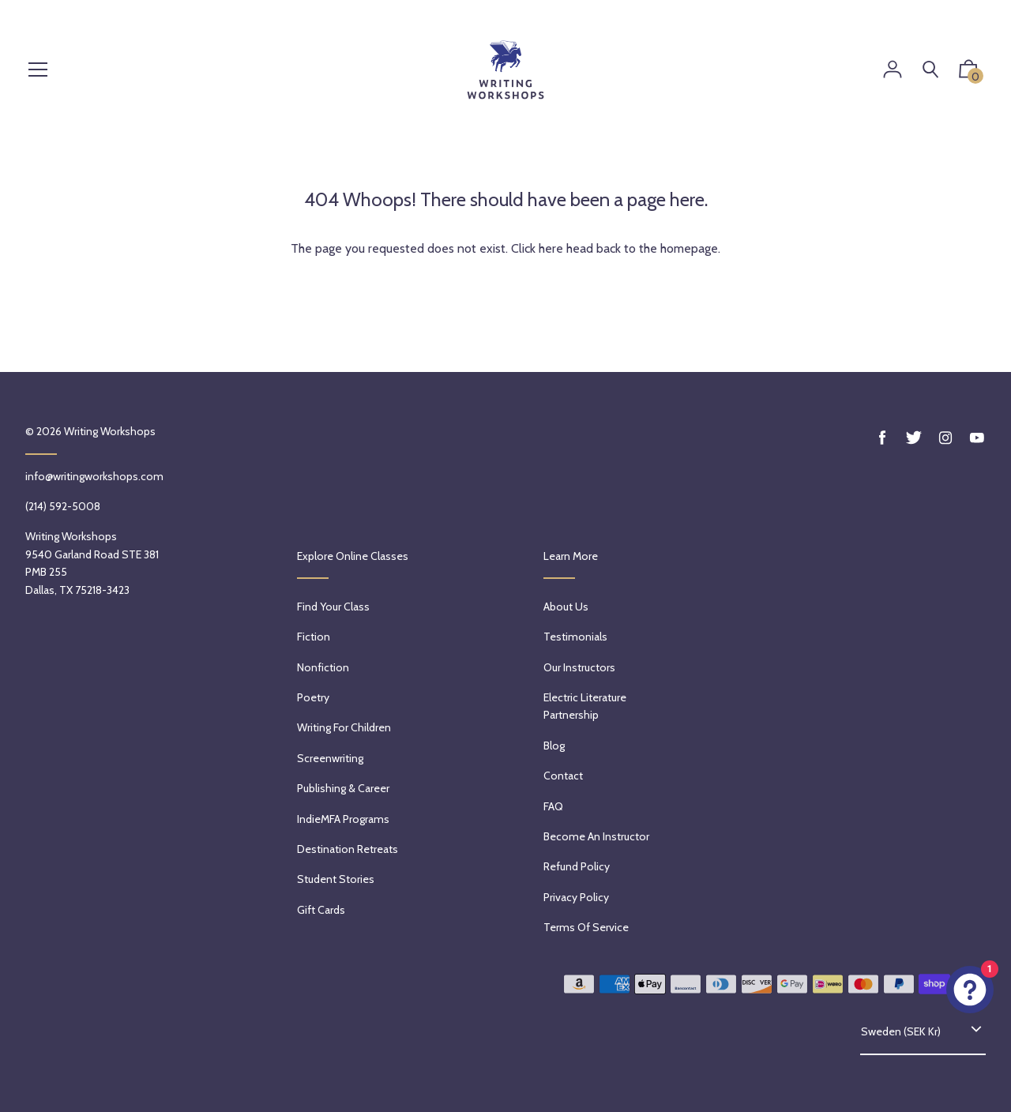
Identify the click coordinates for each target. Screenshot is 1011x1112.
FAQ (553, 806)
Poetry (313, 697)
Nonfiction (323, 667)
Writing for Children (344, 727)
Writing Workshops (110, 431)
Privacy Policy (576, 897)
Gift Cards (321, 910)
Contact (563, 775)
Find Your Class (333, 606)
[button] (968, 72)
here (551, 248)
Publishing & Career (343, 788)
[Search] (930, 70)
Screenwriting (330, 758)
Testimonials (575, 636)
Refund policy (576, 866)
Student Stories (335, 879)
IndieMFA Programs (343, 819)
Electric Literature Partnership (584, 706)
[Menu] (38, 70)
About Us (565, 606)
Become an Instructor (596, 836)
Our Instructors (579, 667)
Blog (554, 745)
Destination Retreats (347, 849)
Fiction (313, 636)
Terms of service (586, 927)
